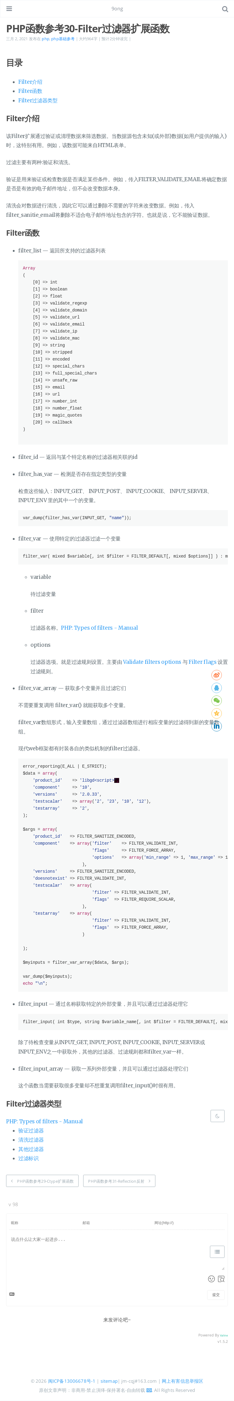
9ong (117, 8)
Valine (224, 1335)
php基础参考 (63, 38)
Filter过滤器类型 (38, 100)
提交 (216, 1295)
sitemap (109, 1381)
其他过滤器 (31, 1149)
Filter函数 (30, 91)
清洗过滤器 (31, 1139)
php (45, 38)
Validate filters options (152, 662)
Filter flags (202, 662)
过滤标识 (28, 1158)
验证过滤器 (31, 1130)
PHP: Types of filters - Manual (99, 628)
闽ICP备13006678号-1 (72, 1381)
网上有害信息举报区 (182, 1381)
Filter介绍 (30, 82)
